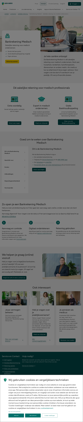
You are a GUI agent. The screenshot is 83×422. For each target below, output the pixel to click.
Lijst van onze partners (14, 411)
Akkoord (16, 415)
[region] (41, 398)
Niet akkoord (33, 415)
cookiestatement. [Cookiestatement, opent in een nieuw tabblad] (47, 408)
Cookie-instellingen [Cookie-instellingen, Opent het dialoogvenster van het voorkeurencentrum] (49, 415)
